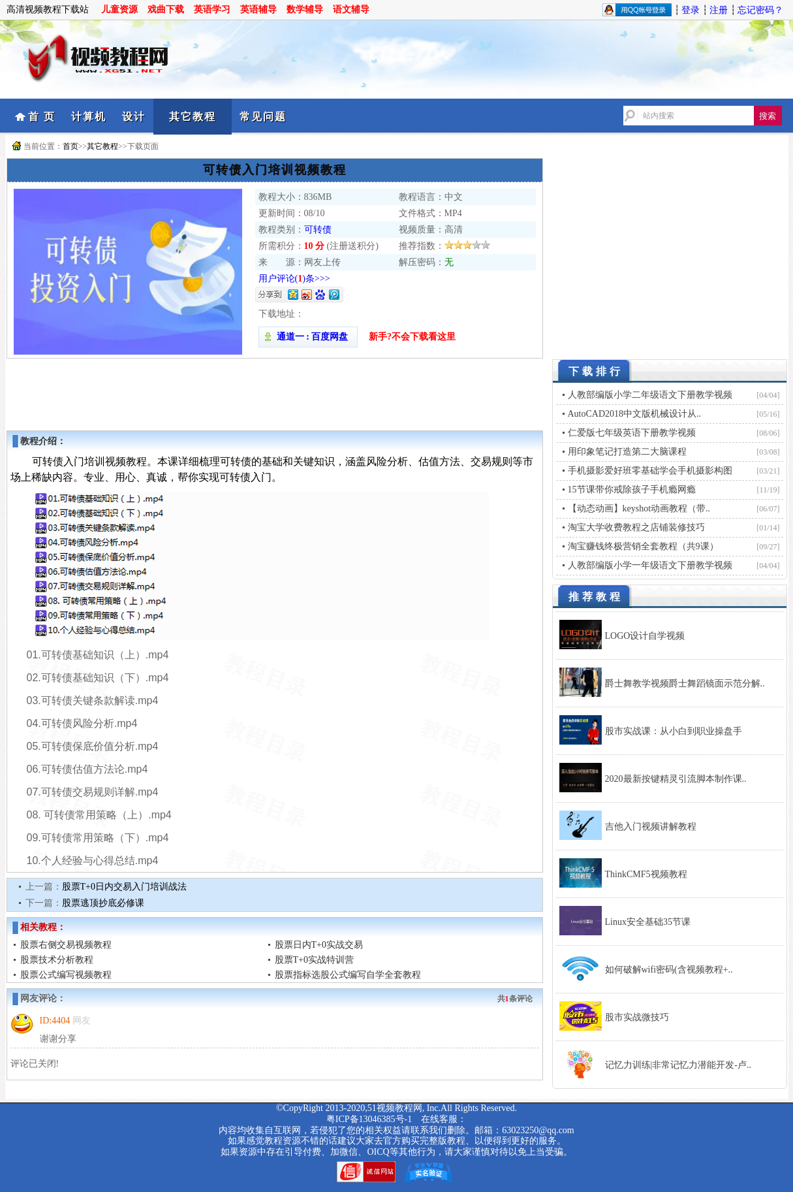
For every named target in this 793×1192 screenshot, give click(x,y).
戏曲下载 (166, 9)
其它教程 (192, 116)
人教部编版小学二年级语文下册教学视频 (650, 395)
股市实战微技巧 (637, 1017)
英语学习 (212, 9)
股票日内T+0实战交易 (319, 945)
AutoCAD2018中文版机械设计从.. (635, 414)
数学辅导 (305, 9)
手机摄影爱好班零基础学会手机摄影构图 (650, 470)
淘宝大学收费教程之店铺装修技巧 (636, 527)
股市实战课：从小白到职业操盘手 (673, 731)
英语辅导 (258, 9)
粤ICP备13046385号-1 (369, 1119)
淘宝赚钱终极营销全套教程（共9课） (643, 546)
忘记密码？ (760, 10)
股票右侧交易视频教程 (66, 945)
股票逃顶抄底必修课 (103, 903)
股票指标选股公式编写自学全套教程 (348, 975)
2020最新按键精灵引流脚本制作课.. (676, 779)
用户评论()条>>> (294, 278)
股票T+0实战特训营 (314, 960)
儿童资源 (119, 9)
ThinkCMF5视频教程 (646, 874)
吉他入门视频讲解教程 (650, 826)
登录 (690, 10)
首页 (70, 146)
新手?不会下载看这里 (412, 337)
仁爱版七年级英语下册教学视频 (632, 433)
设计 (134, 116)
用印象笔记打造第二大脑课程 (627, 452)
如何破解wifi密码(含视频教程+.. (669, 970)
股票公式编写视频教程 (66, 975)
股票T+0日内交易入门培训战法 (124, 887)
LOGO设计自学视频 (645, 636)
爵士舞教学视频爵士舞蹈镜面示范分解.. (685, 683)
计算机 (88, 116)
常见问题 (263, 116)
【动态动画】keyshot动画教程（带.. (639, 508)
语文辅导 (351, 9)
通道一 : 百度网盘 (308, 337)
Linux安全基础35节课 (648, 922)
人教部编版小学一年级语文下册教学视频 (650, 565)
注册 (718, 10)
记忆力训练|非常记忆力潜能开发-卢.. (678, 1065)
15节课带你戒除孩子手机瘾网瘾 (632, 489)
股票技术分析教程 (56, 960)
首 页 (41, 116)
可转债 (318, 229)
